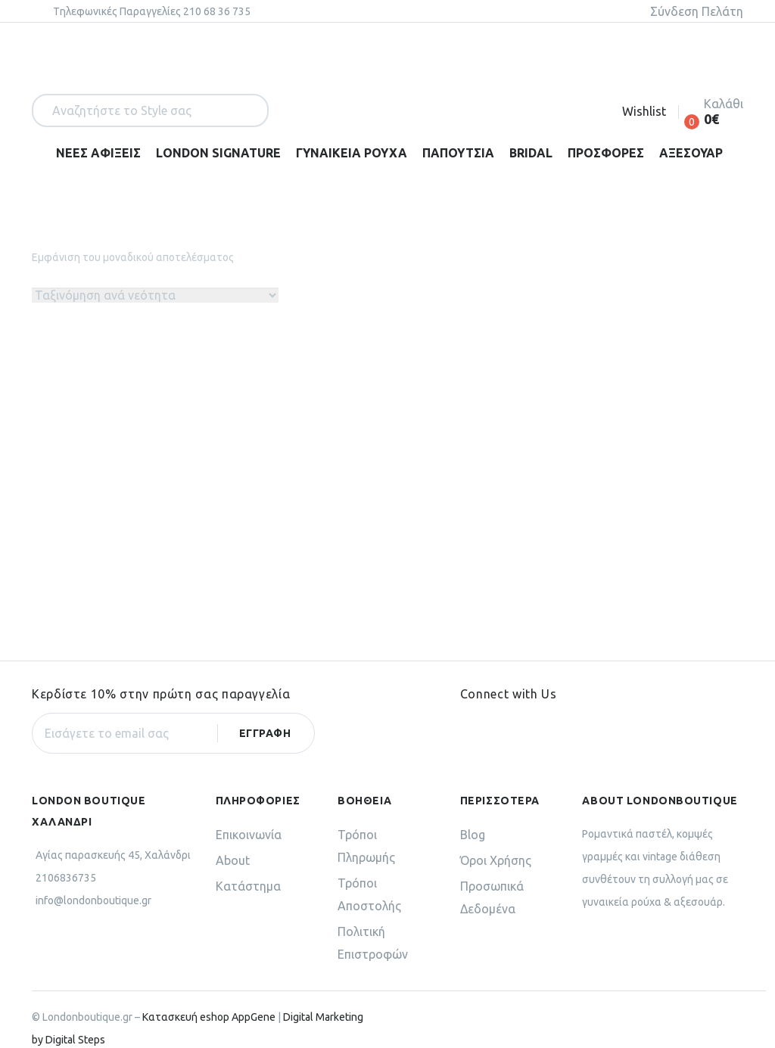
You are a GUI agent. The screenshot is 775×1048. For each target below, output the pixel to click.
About (233, 838)
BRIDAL (530, 153)
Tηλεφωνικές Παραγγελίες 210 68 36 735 (152, 11)
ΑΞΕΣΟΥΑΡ (691, 153)
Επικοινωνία (249, 812)
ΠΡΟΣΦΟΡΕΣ (606, 153)
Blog (472, 812)
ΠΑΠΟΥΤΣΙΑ (458, 153)
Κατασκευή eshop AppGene (208, 995)
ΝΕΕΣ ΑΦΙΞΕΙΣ (98, 153)
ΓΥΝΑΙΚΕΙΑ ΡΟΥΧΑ (351, 153)
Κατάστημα (248, 864)
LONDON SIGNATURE (218, 153)
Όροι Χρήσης (495, 838)
